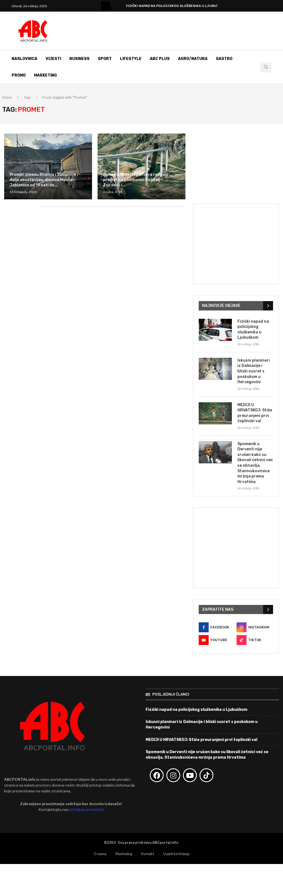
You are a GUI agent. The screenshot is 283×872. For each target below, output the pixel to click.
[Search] (265, 67)
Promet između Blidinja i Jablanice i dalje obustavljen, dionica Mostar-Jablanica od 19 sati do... (44, 179)
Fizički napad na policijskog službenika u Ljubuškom (176, 6)
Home (7, 97)
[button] (116, 5)
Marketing (45, 75)
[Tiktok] (255, 640)
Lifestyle (131, 58)
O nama (100, 854)
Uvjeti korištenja (176, 854)
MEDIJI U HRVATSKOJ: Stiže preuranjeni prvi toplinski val (254, 413)
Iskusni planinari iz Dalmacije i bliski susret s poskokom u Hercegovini (253, 371)
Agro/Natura (193, 58)
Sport (105, 58)
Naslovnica (24, 58)
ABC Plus (160, 58)
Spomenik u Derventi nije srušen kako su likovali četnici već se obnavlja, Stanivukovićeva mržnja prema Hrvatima (255, 463)
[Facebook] (217, 627)
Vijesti (53, 58)
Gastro (224, 58)
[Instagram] (255, 627)
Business (79, 58)
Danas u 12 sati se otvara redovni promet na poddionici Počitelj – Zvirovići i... (135, 179)
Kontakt (147, 854)
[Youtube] (217, 640)
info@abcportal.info (87, 809)
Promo (19, 75)
